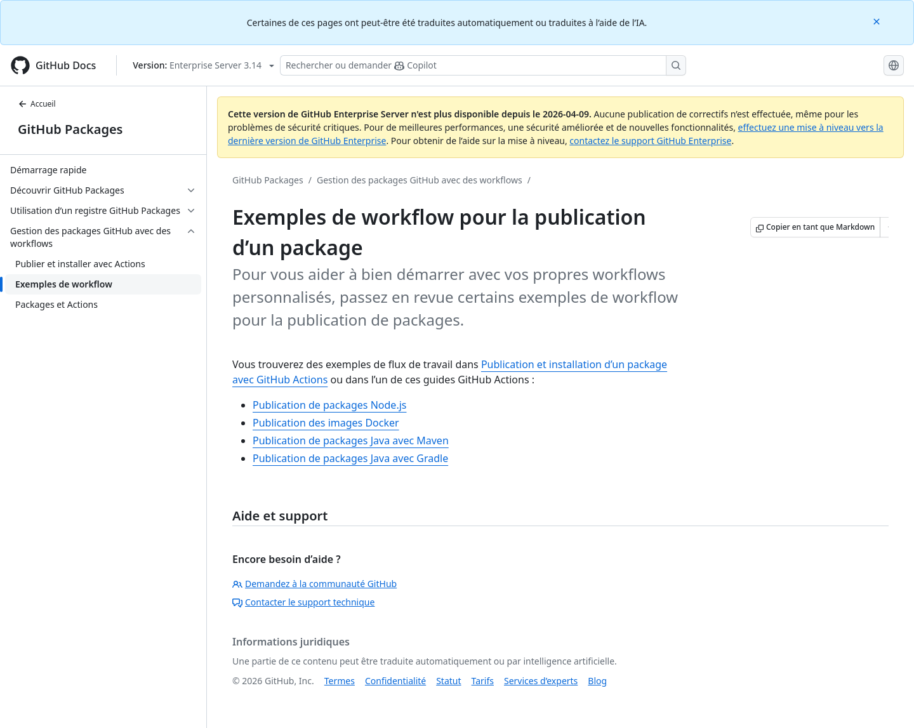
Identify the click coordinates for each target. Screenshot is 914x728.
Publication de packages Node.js (329, 405)
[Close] (878, 20)
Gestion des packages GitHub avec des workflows (419, 180)
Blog (597, 681)
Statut (448, 681)
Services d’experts (541, 681)
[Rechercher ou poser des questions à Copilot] (483, 65)
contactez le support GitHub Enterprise (650, 141)
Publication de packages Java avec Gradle (350, 458)
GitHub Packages (70, 129)
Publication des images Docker (326, 423)
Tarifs (483, 681)
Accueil (37, 103)
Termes (339, 681)
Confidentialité (395, 681)
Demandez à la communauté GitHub (314, 584)
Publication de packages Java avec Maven (351, 440)
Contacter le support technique (303, 602)
